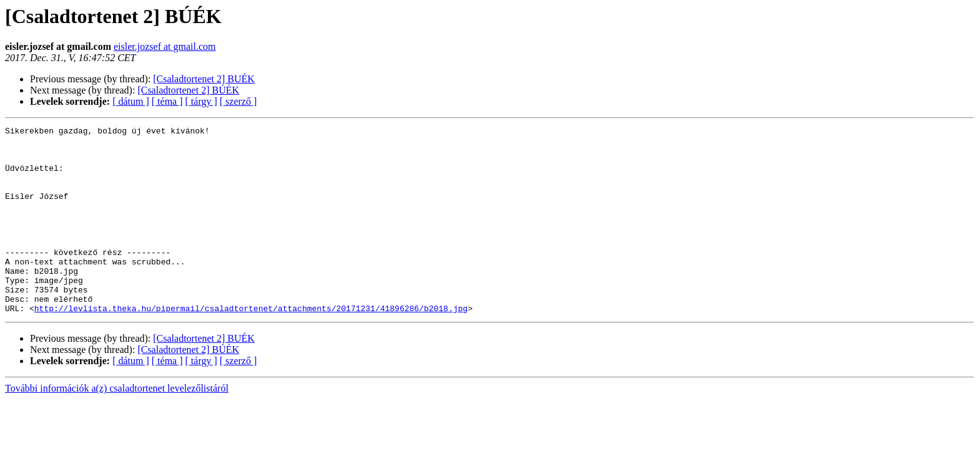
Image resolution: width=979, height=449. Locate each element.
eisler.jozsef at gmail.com (165, 46)
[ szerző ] (238, 101)
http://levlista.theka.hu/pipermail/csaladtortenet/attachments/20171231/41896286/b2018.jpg (251, 345)
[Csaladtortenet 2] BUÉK (204, 79)
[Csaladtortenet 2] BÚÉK (188, 90)
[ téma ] (167, 101)
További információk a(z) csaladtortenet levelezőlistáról (117, 425)
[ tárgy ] (201, 101)
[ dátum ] (130, 101)
